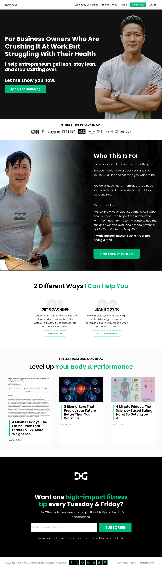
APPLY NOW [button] (138, 4)
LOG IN (152, 4)
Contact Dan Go (147, 564)
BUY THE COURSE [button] (107, 334)
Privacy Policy (122, 564)
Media (124, 4)
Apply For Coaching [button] (25, 89)
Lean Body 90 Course (86, 4)
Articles (105, 4)
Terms (133, 564)
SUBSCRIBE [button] (114, 528)
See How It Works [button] (117, 254)
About (115, 4)
